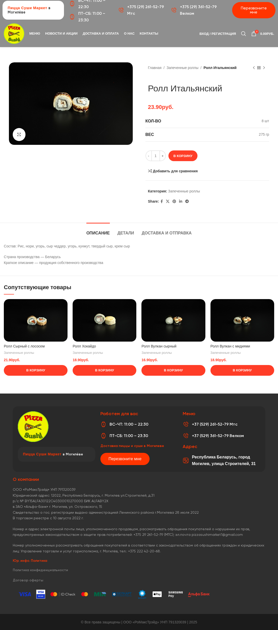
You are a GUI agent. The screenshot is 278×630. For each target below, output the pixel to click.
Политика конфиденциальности (40, 570)
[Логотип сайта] (14, 33)
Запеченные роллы (182, 68)
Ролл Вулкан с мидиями (230, 346)
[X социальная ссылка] (167, 201)
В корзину (183, 156)
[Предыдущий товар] (253, 68)
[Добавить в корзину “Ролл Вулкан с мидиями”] (242, 370)
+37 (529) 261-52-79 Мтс (214, 424)
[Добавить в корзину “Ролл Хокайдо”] (104, 370)
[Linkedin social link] (181, 201)
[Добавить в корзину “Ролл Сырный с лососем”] (36, 370)
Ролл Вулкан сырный (158, 346)
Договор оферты (28, 580)
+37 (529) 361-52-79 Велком (218, 435)
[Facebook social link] (161, 201)
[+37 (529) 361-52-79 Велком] (186, 436)
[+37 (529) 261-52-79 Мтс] (186, 424)
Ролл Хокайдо (84, 346)
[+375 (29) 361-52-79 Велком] (174, 10)
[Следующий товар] (264, 68)
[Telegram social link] (187, 201)
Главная (155, 68)
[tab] (98, 230)
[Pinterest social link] (174, 201)
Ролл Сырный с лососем (24, 346)
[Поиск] (244, 34)
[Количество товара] (156, 155)
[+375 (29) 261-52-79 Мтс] (121, 10)
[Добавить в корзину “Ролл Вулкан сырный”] (173, 370)
